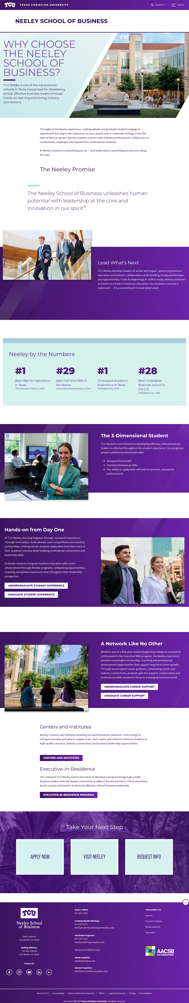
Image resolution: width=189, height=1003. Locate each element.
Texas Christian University (94, 1001)
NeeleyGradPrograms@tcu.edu (90, 942)
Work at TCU (43, 993)
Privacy (132, 993)
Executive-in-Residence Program (68, 794)
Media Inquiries (153, 926)
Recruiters (150, 932)
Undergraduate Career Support (129, 686)
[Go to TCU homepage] (37, 5)
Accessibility (58, 993)
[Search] (158, 5)
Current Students (154, 921)
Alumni (149, 915)
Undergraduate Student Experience (36, 585)
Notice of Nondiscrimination (81, 993)
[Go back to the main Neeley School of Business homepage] (29, 918)
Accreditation (145, 993)
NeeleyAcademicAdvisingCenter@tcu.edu (94, 927)
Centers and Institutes (61, 757)
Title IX (101, 993)
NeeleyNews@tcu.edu (85, 960)
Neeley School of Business (61, 20)
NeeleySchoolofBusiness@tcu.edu (91, 971)
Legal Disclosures (117, 993)
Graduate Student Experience (31, 594)
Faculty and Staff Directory (87, 949)
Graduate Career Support (124, 695)
